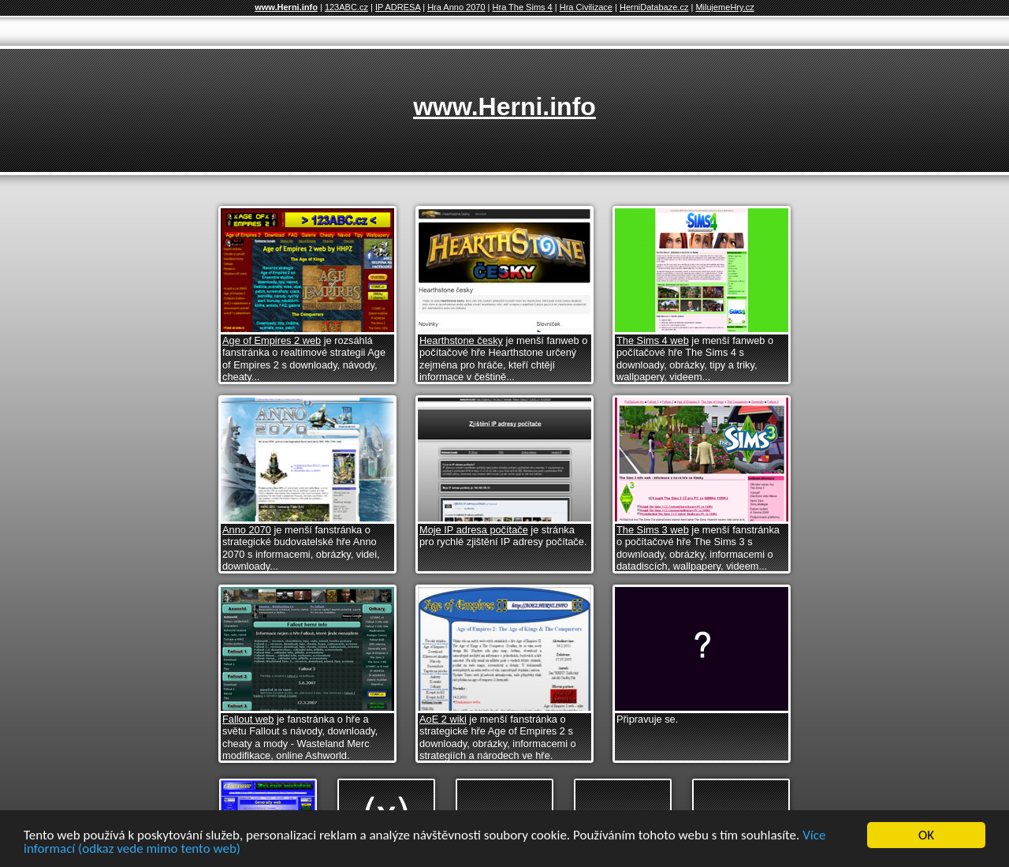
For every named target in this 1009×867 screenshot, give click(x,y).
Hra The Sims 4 (523, 7)
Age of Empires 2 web (271, 340)
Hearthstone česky (461, 340)
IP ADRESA (397, 7)
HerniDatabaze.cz (654, 7)
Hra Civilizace (586, 7)
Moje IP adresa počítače (473, 530)
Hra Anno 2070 (456, 7)
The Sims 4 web (652, 340)
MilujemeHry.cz (724, 7)
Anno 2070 (246, 530)
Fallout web (248, 719)
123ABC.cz (346, 7)
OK (926, 836)
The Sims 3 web (652, 530)
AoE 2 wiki (443, 719)
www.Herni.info (286, 7)
